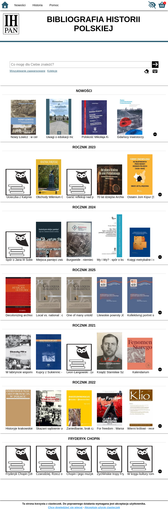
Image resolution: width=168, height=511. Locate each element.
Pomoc (54, 5)
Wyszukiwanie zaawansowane (27, 70)
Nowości (20, 5)
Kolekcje (52, 70)
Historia (37, 5)
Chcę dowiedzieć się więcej (65, 507)
